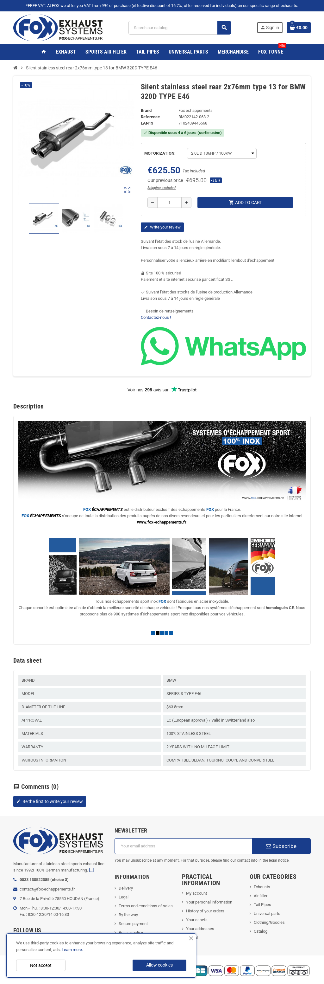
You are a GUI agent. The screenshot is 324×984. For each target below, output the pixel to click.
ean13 (147, 123)
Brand (146, 110)
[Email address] (183, 846)
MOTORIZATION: (160, 153)
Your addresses (200, 928)
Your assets (197, 919)
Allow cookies (159, 965)
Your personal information (209, 902)
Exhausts (262, 886)
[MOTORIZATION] (222, 153)
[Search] (179, 28)
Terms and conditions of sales (146, 906)
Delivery (126, 888)
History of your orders (205, 911)
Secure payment (133, 923)
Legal (123, 897)
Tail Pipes (262, 904)
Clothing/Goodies (269, 922)
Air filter (260, 895)
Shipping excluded (161, 188)
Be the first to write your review (49, 801)
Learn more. (72, 949)
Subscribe (281, 846)
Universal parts (267, 913)
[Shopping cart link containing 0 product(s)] (299, 27)
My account (196, 893)
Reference (150, 116)
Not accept (41, 965)
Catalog (260, 931)
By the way (128, 914)
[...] (91, 870)
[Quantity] (169, 202)
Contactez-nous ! (156, 317)
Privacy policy (131, 932)
